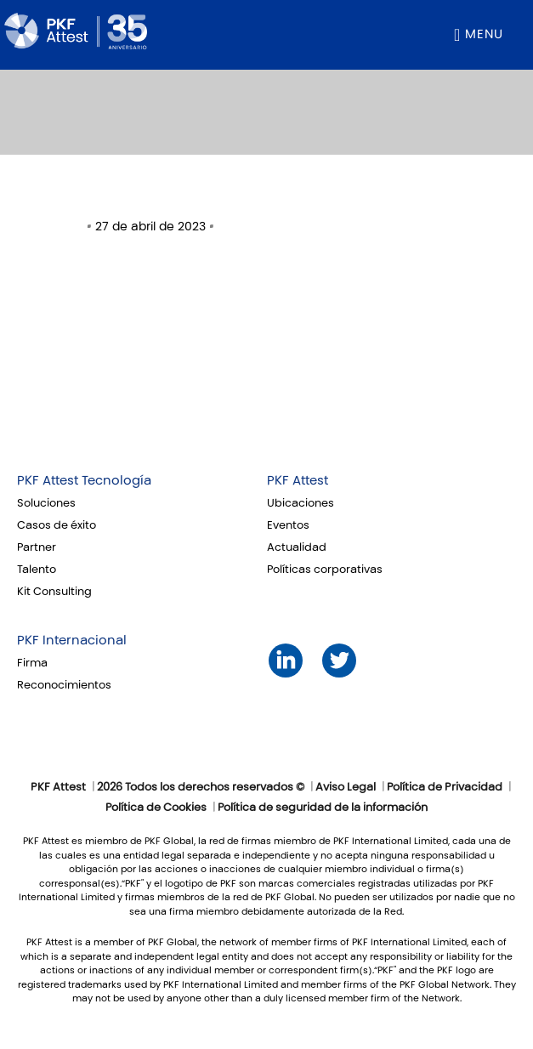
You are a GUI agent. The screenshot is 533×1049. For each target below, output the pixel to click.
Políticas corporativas (325, 569)
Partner (36, 547)
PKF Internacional (72, 640)
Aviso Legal (345, 787)
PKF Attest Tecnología (84, 480)
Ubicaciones (300, 503)
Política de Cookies (156, 807)
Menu (484, 34)
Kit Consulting (54, 591)
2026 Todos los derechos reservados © (200, 787)
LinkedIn (286, 660)
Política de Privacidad (444, 787)
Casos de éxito (56, 525)
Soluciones (46, 503)
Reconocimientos (64, 685)
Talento (36, 569)
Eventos (288, 525)
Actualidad (296, 547)
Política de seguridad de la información (323, 807)
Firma (32, 663)
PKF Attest (297, 480)
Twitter (339, 660)
